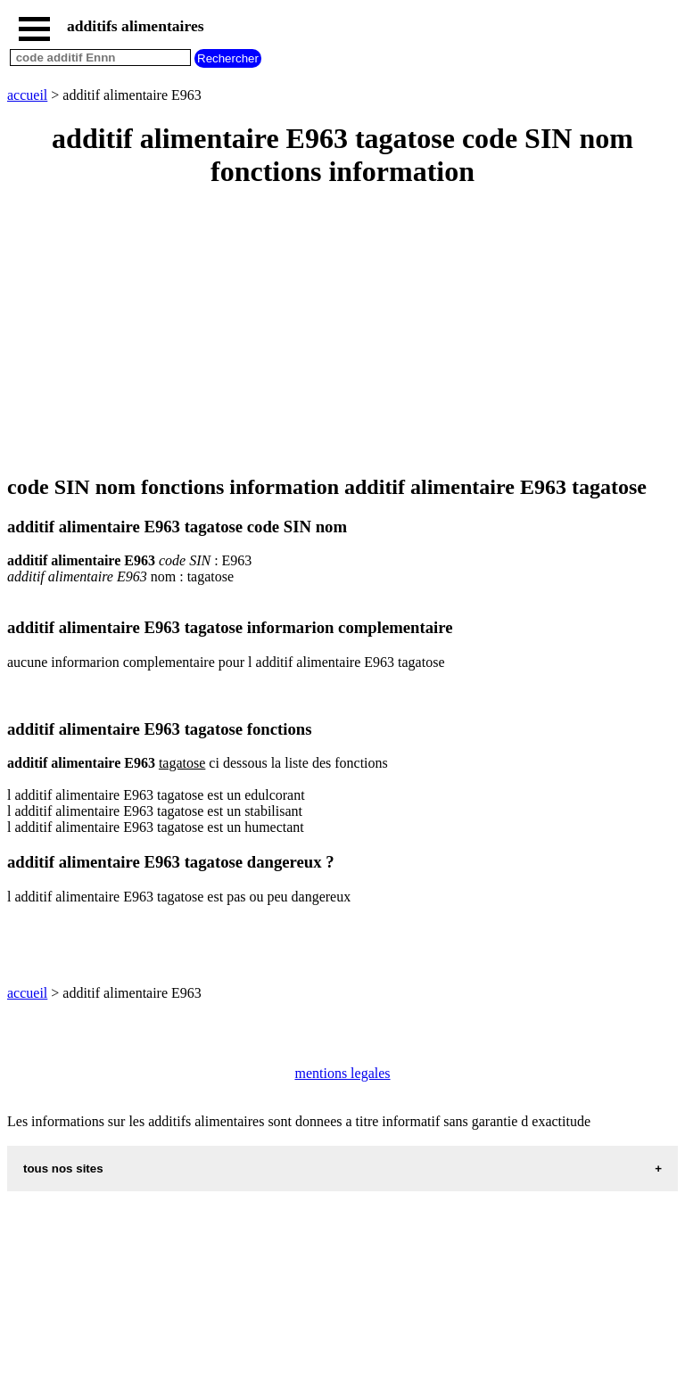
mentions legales (342, 1073)
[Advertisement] (342, 332)
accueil (27, 95)
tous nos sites (63, 1168)
